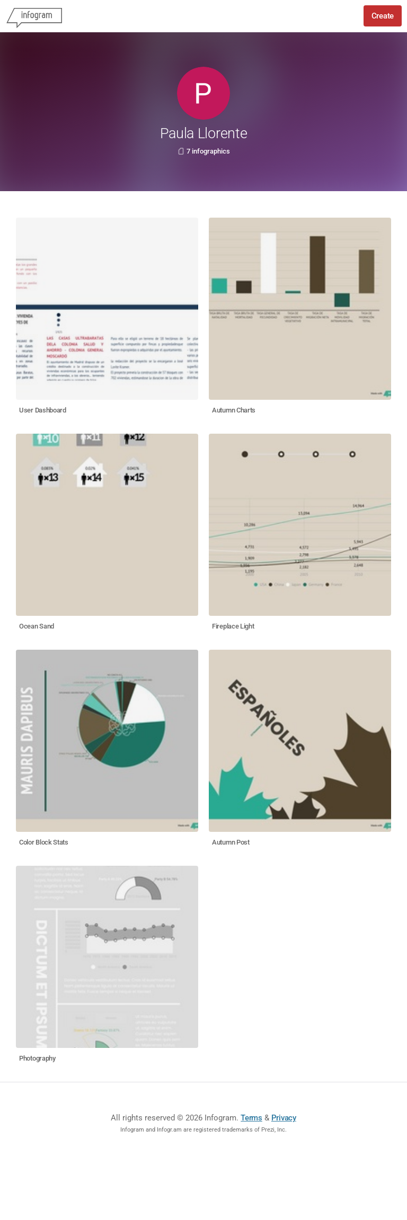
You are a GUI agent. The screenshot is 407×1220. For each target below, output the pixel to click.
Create (382, 16)
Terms (251, 1118)
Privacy (283, 1118)
